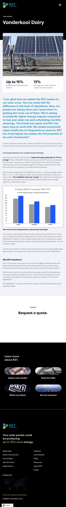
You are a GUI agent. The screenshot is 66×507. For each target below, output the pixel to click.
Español (6, 505)
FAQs (36, 458)
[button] (60, 5)
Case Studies (39, 455)
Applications (8, 466)
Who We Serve (9, 462)
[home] (9, 5)
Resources (38, 462)
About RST (38, 466)
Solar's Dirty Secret (10, 455)
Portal (36, 470)
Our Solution (8, 458)
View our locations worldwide (14, 495)
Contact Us (7, 475)
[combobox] (7, 505)
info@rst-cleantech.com (13, 498)
